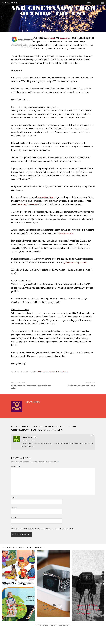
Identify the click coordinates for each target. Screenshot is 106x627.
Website (14, 516)
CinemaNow (65, 38)
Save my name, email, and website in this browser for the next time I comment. (42, 528)
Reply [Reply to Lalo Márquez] (92, 434)
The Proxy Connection (27, 204)
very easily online (45, 197)
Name (14, 497)
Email (14, 507)
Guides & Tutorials (58, 371)
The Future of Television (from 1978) (17, 609)
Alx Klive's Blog (12, 2)
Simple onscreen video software (81, 385)
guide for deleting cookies (75, 262)
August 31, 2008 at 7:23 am (29, 439)
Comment (15, 466)
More (95, 2)
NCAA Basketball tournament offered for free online (31, 386)
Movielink (50, 38)
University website (65, 233)
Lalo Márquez (30, 437)
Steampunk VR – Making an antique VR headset (88, 609)
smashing (58, 19)
